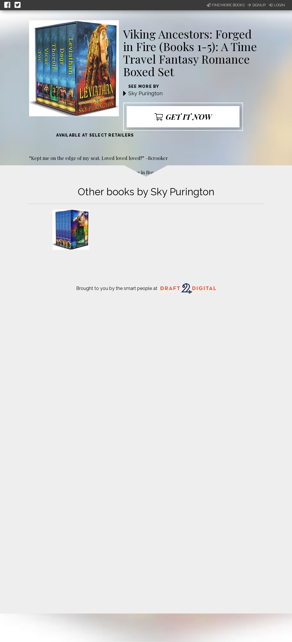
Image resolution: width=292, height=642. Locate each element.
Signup (257, 5)
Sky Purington (145, 93)
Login (277, 5)
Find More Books (226, 5)
